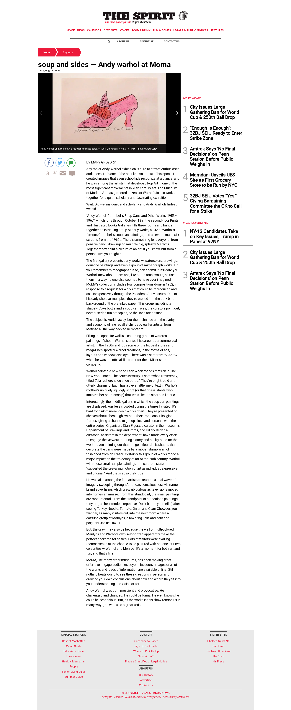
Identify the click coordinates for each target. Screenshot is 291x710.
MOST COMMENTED (195, 222)
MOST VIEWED (192, 98)
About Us (123, 41)
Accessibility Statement (176, 697)
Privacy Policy (153, 697)
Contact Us (172, 41)
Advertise (146, 41)
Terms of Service (134, 697)
